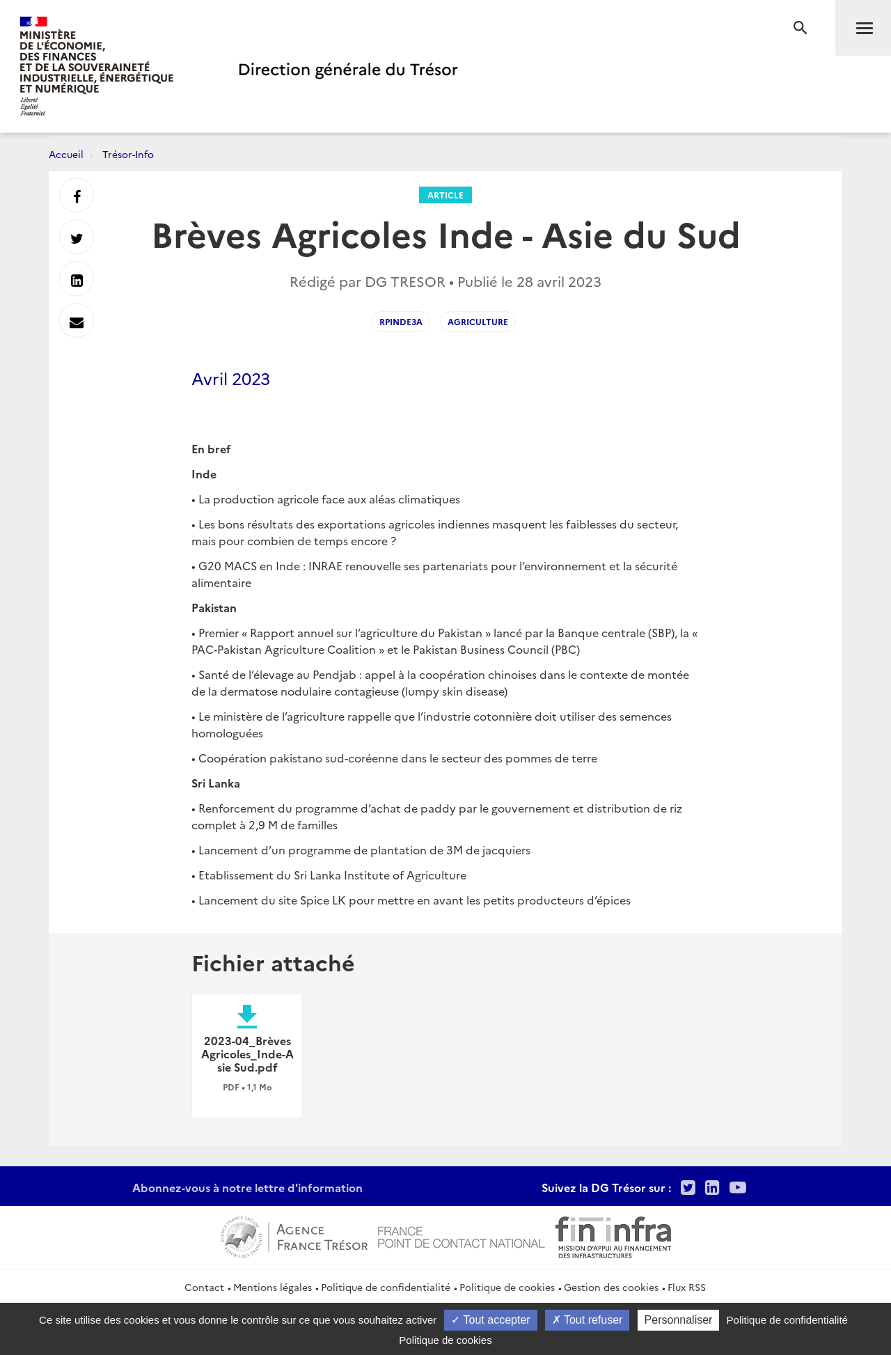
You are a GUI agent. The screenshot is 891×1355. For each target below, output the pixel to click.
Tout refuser (587, 1320)
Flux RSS (687, 1287)
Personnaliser (679, 1320)
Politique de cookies (507, 1287)
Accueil (66, 154)
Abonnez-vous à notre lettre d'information (247, 1187)
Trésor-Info (128, 154)
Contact (204, 1287)
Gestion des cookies (611, 1287)
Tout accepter (490, 1320)
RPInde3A (401, 321)
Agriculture (478, 321)
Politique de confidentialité (385, 1287)
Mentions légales (272, 1287)
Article (445, 195)
